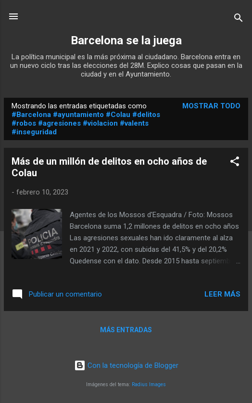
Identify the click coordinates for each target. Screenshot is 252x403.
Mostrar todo (211, 106)
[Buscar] (238, 19)
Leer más (222, 294)
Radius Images (149, 384)
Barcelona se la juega (126, 40)
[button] (234, 163)
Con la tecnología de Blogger (126, 365)
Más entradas (126, 330)
